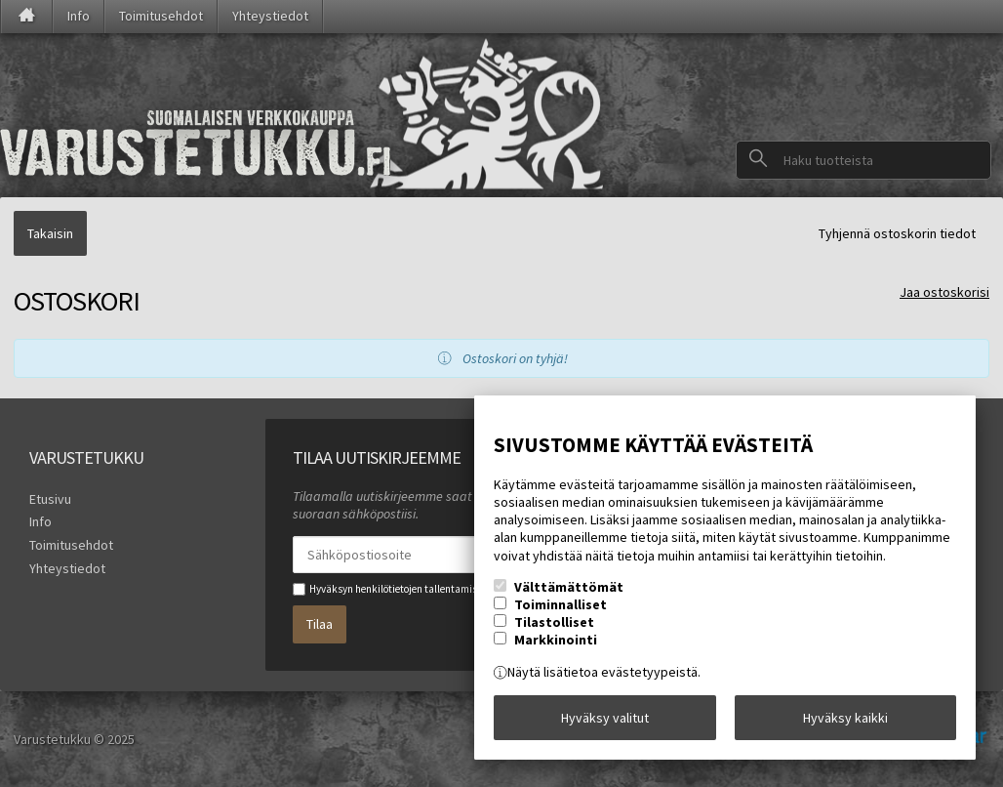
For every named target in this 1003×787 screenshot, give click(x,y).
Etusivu (50, 499)
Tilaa (319, 624)
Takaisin (50, 233)
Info (78, 15)
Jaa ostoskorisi (944, 292)
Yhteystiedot (270, 15)
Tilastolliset (554, 622)
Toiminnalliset (560, 604)
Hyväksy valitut (605, 717)
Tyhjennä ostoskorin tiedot (897, 233)
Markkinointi (555, 639)
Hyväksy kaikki (845, 717)
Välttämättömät (568, 587)
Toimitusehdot (161, 15)
